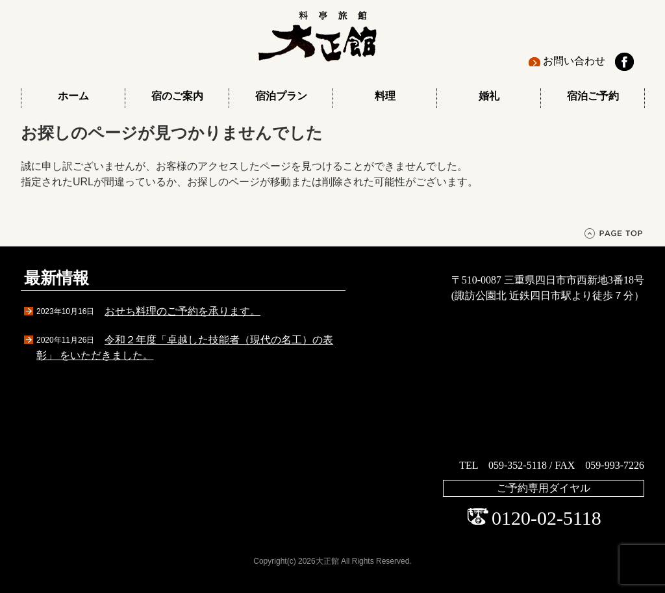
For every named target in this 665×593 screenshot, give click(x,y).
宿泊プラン (281, 95)
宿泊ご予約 (593, 95)
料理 (385, 95)
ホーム (73, 95)
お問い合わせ (574, 60)
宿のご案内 (177, 95)
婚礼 (489, 95)
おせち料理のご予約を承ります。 (182, 311)
